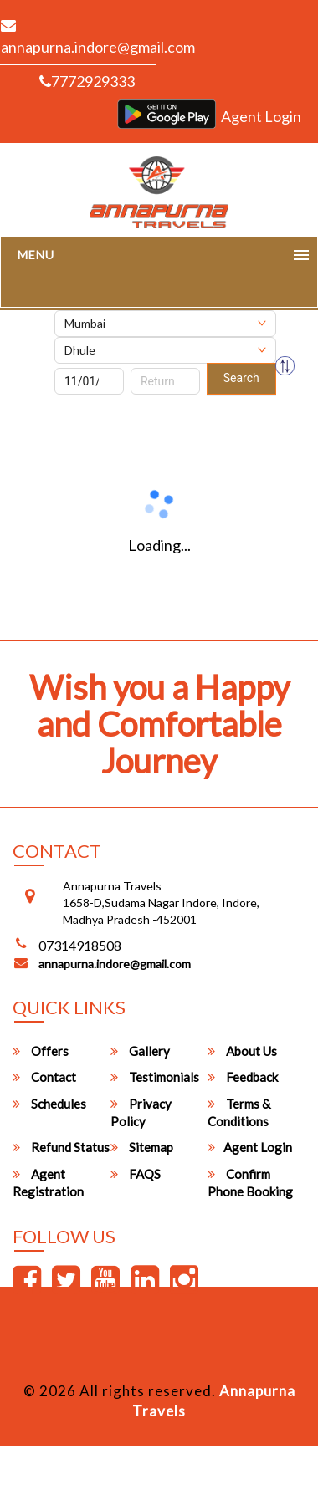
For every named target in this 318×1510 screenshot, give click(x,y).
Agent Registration (48, 1182)
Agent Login (261, 116)
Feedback (243, 1076)
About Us (242, 1051)
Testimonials (154, 1076)
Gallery (140, 1051)
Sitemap (141, 1147)
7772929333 (87, 81)
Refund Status (61, 1147)
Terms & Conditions (239, 1112)
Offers (41, 1051)
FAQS (135, 1173)
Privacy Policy (141, 1112)
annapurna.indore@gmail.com (114, 964)
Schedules (49, 1103)
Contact (44, 1076)
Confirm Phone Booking (250, 1182)
